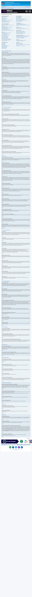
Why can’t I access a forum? (5, 36)
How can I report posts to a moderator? (6, 38)
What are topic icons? (4, 48)
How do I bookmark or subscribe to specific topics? (21, 36)
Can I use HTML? (3, 43)
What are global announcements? (5, 45)
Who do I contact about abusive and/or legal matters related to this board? (23, 44)
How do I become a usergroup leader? (20, 19)
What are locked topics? (4, 47)
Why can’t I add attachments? (5, 37)
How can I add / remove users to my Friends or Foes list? (22, 28)
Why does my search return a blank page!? (21, 32)
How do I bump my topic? (4, 40)
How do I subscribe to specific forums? (20, 37)
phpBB (17, 131)
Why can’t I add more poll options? (5, 35)
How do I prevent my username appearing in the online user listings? (8, 25)
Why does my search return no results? (20, 31)
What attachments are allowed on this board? (21, 40)
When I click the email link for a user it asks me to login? (8, 30)
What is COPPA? (3, 17)
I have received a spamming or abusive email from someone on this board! (23, 25)
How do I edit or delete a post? (5, 33)
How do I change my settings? (5, 24)
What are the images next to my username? (6, 28)
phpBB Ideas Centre (5, 422)
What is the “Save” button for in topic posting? (7, 39)
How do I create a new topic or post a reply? (6, 32)
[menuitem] (2, 6)
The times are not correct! (4, 26)
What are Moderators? (18, 17)
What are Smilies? (4, 44)
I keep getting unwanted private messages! (21, 24)
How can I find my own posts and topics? (20, 33)
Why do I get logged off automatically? (6, 21)
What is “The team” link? (19, 21)
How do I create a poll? (4, 34)
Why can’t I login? (4, 19)
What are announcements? (5, 46)
